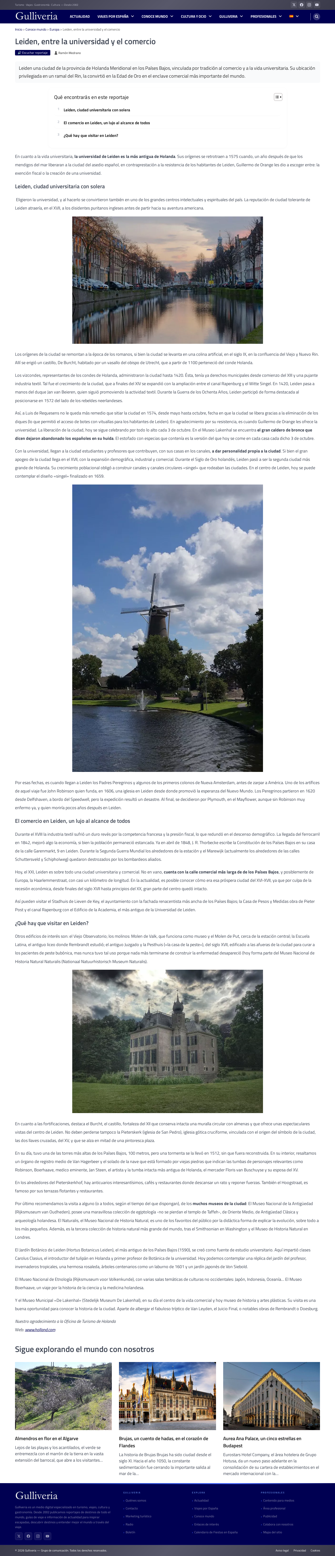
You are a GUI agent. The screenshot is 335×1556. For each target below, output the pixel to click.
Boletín (130, 1532)
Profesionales (263, 16)
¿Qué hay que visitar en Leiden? (91, 136)
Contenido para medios (278, 1500)
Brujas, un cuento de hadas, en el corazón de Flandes (163, 1442)
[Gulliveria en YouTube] (317, 4)
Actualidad (80, 16)
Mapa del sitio (272, 1532)
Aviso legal (282, 1550)
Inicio (18, 29)
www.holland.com (40, 1329)
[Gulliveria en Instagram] (309, 4)
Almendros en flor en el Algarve (46, 1438)
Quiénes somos (136, 1500)
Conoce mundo (155, 16)
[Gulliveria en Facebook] (301, 4)
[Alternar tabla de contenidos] (275, 97)
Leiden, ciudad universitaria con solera (97, 110)
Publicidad (270, 1516)
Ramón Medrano (68, 53)
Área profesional (274, 1508)
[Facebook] (28, 1536)
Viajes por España (113, 16)
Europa (54, 29)
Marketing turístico (138, 1516)
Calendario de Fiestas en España (216, 1532)
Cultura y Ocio (193, 16)
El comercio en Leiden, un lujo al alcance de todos (107, 123)
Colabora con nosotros (278, 1524)
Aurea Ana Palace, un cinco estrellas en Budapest (262, 1442)
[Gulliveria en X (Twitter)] (294, 4)
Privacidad (300, 1550)
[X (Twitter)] (19, 1536)
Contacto (132, 1508)
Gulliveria (228, 16)
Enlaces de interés (206, 1524)
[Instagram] (38, 1536)
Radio (129, 1524)
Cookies (315, 1550)
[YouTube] (47, 1536)
